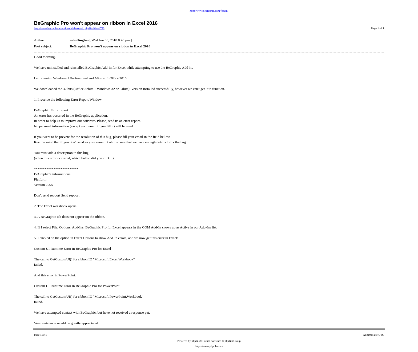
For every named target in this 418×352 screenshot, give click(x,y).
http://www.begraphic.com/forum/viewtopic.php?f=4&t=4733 (69, 28)
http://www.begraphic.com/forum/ (209, 10)
